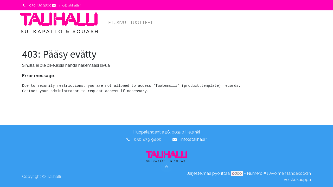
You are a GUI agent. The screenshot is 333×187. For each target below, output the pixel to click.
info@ (186, 139)
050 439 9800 (148, 139)
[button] (166, 166)
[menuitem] (119, 23)
